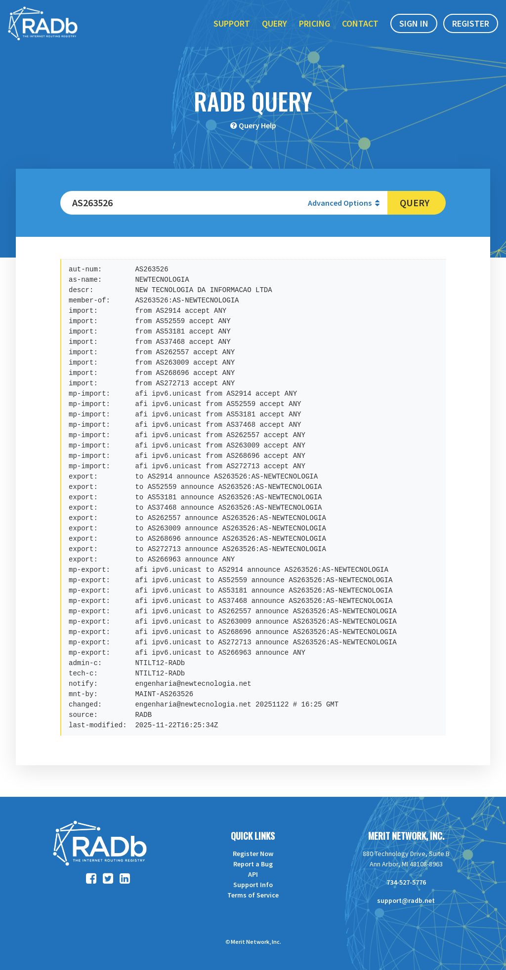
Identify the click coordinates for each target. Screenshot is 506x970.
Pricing (314, 29)
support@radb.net (406, 900)
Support (231, 29)
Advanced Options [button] (344, 203)
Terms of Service (253, 895)
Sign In (413, 29)
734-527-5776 (406, 882)
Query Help (257, 125)
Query (274, 29)
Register (470, 29)
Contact (360, 29)
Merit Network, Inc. (406, 835)
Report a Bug (253, 863)
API (253, 874)
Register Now (253, 853)
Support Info (253, 884)
